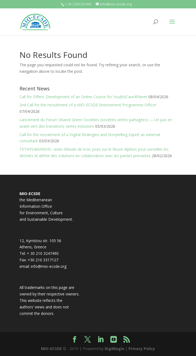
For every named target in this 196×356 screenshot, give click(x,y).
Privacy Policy (141, 348)
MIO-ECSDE (51, 348)
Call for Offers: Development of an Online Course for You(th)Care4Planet (83, 96)
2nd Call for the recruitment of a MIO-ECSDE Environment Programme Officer (88, 104)
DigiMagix (114, 348)
